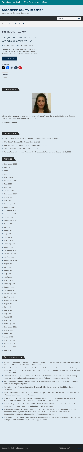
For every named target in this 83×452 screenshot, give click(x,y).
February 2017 (9, 244)
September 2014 (10, 327)
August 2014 (8, 330)
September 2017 (10, 220)
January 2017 (9, 247)
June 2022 (8, 171)
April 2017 (8, 237)
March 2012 (8, 337)
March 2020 (8, 177)
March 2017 (8, 240)
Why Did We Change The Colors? (17, 142)
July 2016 (7, 267)
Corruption (22, 45)
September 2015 (10, 300)
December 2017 (10, 211)
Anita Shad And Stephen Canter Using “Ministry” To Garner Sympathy (41, 378)
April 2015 (8, 317)
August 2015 (8, 304)
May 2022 (7, 174)
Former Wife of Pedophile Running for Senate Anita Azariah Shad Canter (32, 152)
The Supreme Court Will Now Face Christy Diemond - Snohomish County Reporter (36, 417)
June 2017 (8, 230)
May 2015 (7, 314)
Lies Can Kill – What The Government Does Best (23, 139)
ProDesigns (76, 448)
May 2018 (7, 201)
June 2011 (8, 350)
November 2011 (10, 344)
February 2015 (9, 324)
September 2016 (10, 260)
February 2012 (9, 340)
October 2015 (9, 297)
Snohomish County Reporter (22, 10)
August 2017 (8, 224)
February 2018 (9, 204)
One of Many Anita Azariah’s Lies (17, 149)
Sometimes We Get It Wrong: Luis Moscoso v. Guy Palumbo (35, 400)
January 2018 (9, 207)
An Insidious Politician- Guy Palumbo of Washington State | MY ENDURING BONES (36, 362)
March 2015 (8, 320)
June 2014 (8, 334)
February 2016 (9, 284)
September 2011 (10, 347)
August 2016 (8, 264)
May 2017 (7, 234)
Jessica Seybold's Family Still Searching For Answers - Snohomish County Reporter (37, 381)
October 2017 (9, 217)
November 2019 (10, 181)
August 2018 (8, 197)
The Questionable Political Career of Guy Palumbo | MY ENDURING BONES (33, 393)
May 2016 (7, 274)
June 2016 (8, 270)
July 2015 (7, 307)
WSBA (30, 45)
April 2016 (8, 277)
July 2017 (7, 227)
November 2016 (10, 254)
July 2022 (7, 167)
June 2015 (8, 310)
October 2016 (9, 257)
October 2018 (9, 191)
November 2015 (10, 294)
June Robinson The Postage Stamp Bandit (20, 145)
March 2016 (8, 280)
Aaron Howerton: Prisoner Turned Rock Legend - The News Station (30, 387)
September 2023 (10, 164)
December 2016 (10, 250)
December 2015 (10, 290)
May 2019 (7, 187)
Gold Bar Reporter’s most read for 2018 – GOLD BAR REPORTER (29, 404)
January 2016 (9, 287)
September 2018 (10, 194)
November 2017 (10, 214)
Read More (10, 58)
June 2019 (8, 184)
